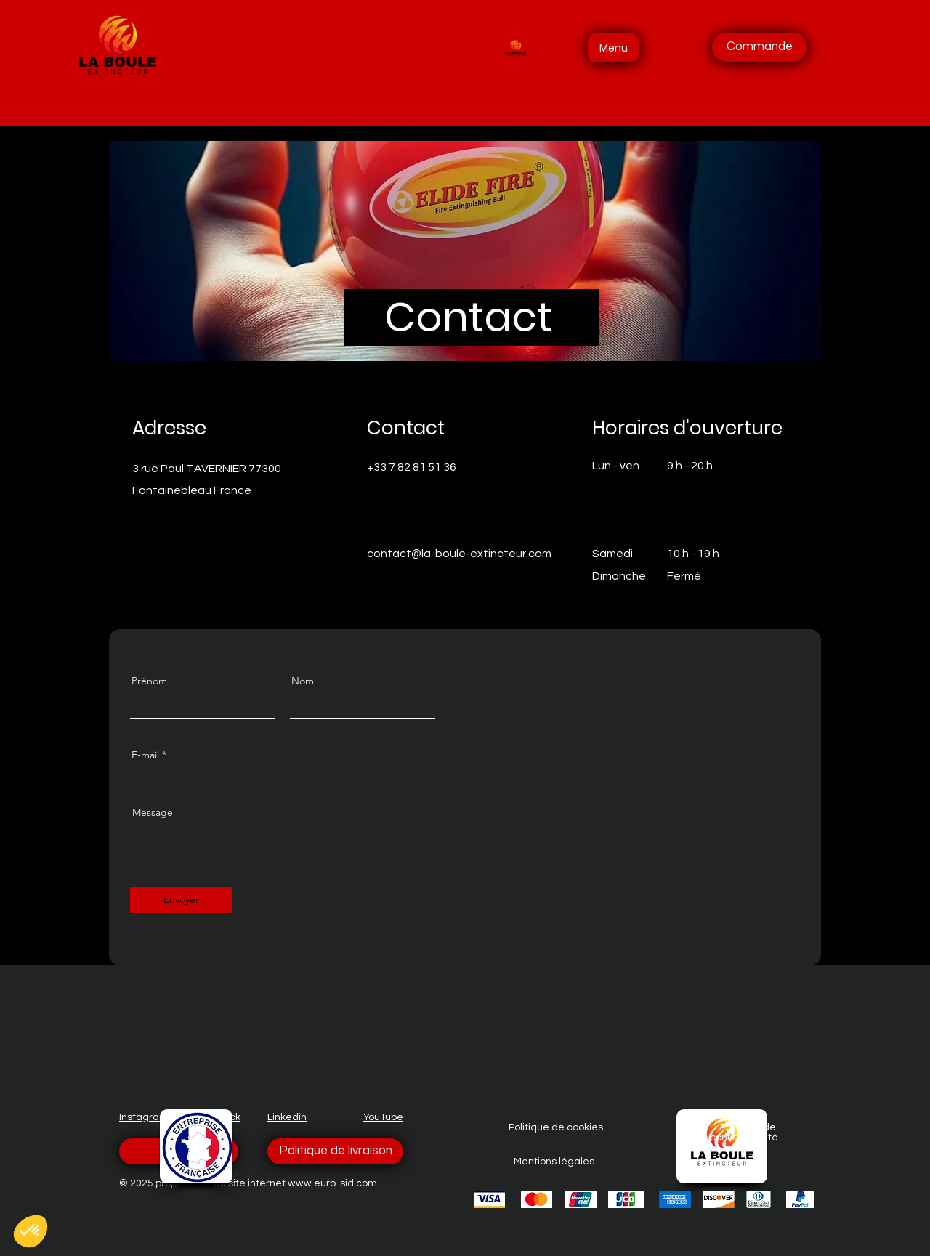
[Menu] (613, 47)
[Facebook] (371, 578)
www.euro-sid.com (332, 1183)
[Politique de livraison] (335, 1151)
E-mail (145, 755)
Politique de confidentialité (744, 1132)
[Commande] (759, 47)
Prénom (149, 681)
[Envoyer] (181, 900)
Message (152, 812)
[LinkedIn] (412, 578)
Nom (302, 681)
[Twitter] (392, 578)
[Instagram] (432, 578)
